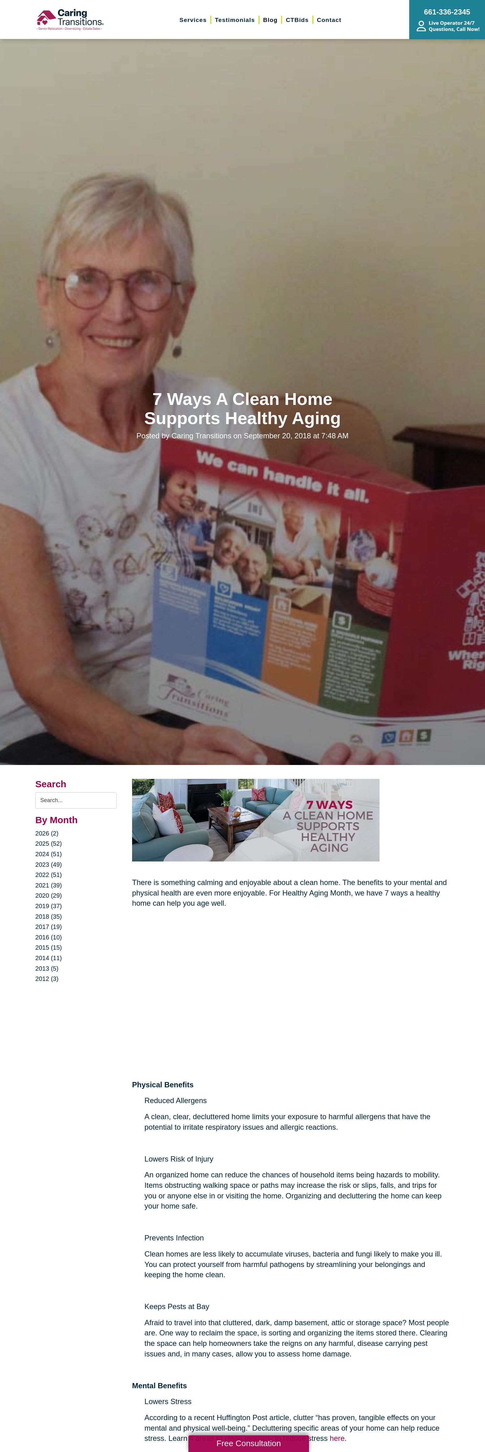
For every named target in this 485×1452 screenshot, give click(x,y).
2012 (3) (46, 978)
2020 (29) (48, 895)
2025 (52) (48, 843)
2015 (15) (48, 947)
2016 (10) (48, 937)
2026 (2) (46, 833)
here (337, 1438)
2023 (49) (48, 864)
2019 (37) (48, 906)
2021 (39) (48, 885)
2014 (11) (48, 958)
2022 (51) (48, 874)
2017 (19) (48, 926)
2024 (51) (48, 854)
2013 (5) (46, 968)
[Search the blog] (76, 800)
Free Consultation (249, 1443)
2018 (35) (48, 916)
